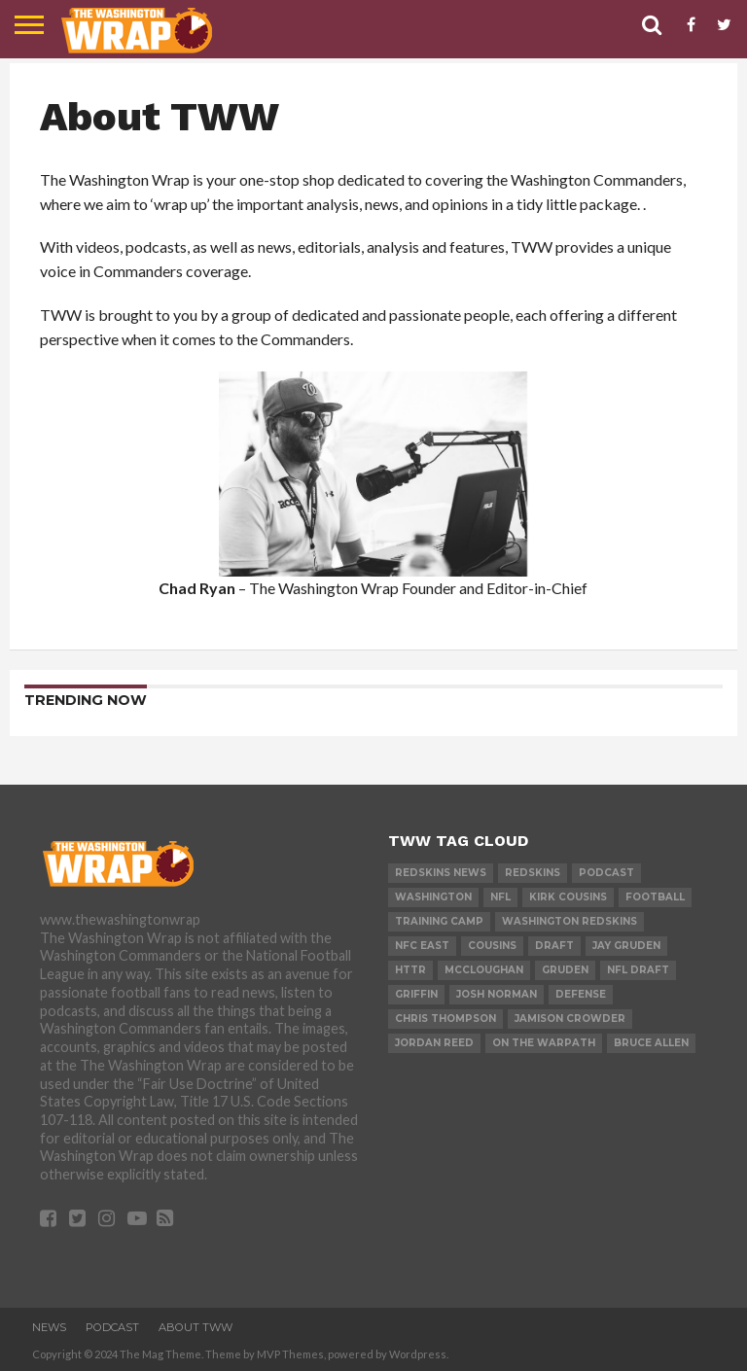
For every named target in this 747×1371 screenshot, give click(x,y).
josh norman (496, 994)
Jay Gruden (626, 945)
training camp (439, 921)
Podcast (606, 872)
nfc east (422, 945)
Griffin (416, 994)
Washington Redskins (569, 921)
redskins (532, 872)
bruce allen (651, 1043)
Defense (580, 994)
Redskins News (440, 872)
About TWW (195, 1327)
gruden (565, 970)
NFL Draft (638, 970)
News (49, 1327)
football (655, 897)
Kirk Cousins (568, 897)
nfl (500, 897)
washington (433, 897)
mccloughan (484, 970)
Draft (554, 945)
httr (410, 970)
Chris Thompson (445, 1018)
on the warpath (543, 1043)
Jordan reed (434, 1043)
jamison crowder (570, 1018)
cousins (492, 945)
